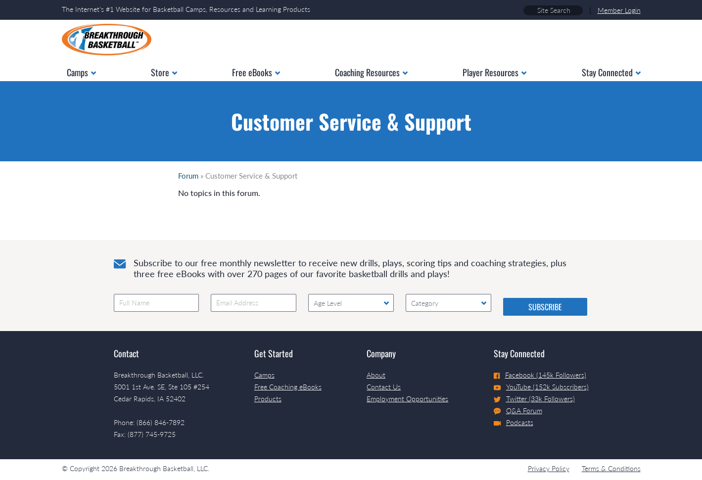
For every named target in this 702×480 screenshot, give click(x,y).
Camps (264, 375)
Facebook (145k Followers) (540, 375)
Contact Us (384, 387)
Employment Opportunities (407, 398)
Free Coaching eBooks (288, 387)
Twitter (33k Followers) (534, 398)
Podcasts (513, 422)
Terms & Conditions (611, 468)
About (376, 375)
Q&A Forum (518, 410)
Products (267, 398)
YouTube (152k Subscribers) (541, 387)
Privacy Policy (548, 468)
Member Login (619, 10)
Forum (188, 175)
